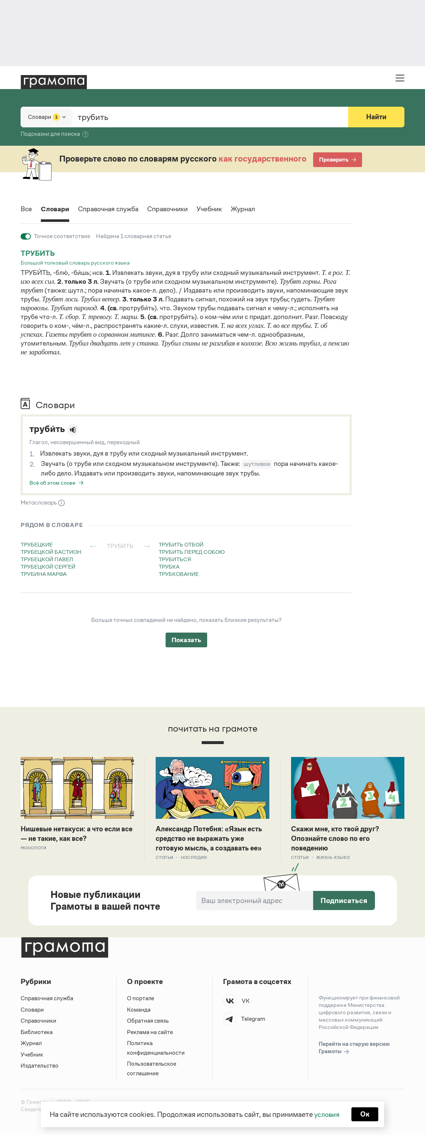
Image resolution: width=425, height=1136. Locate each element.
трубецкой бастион (51, 552)
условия (326, 1114)
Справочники (178, 209)
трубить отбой (181, 544)
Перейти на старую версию (354, 1049)
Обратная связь (148, 1022)
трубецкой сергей (48, 566)
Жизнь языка (333, 857)
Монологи (33, 848)
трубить (38, 253)
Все (27, 209)
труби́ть (48, 429)
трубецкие (37, 544)
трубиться (175, 559)
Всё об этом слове (52, 482)
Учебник (223, 209)
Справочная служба (114, 209)
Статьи (164, 857)
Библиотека (37, 1033)
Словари (57, 209)
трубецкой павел (47, 559)
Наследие (194, 857)
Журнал (258, 209)
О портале (141, 999)
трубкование (179, 574)
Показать (186, 640)
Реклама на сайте (150, 1033)
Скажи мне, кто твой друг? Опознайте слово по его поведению (337, 839)
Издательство (40, 1067)
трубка (169, 566)
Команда (138, 1011)
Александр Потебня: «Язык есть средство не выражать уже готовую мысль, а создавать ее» (212, 839)
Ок (366, 1114)
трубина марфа (44, 574)
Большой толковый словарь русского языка (75, 262)
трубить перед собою (192, 552)
